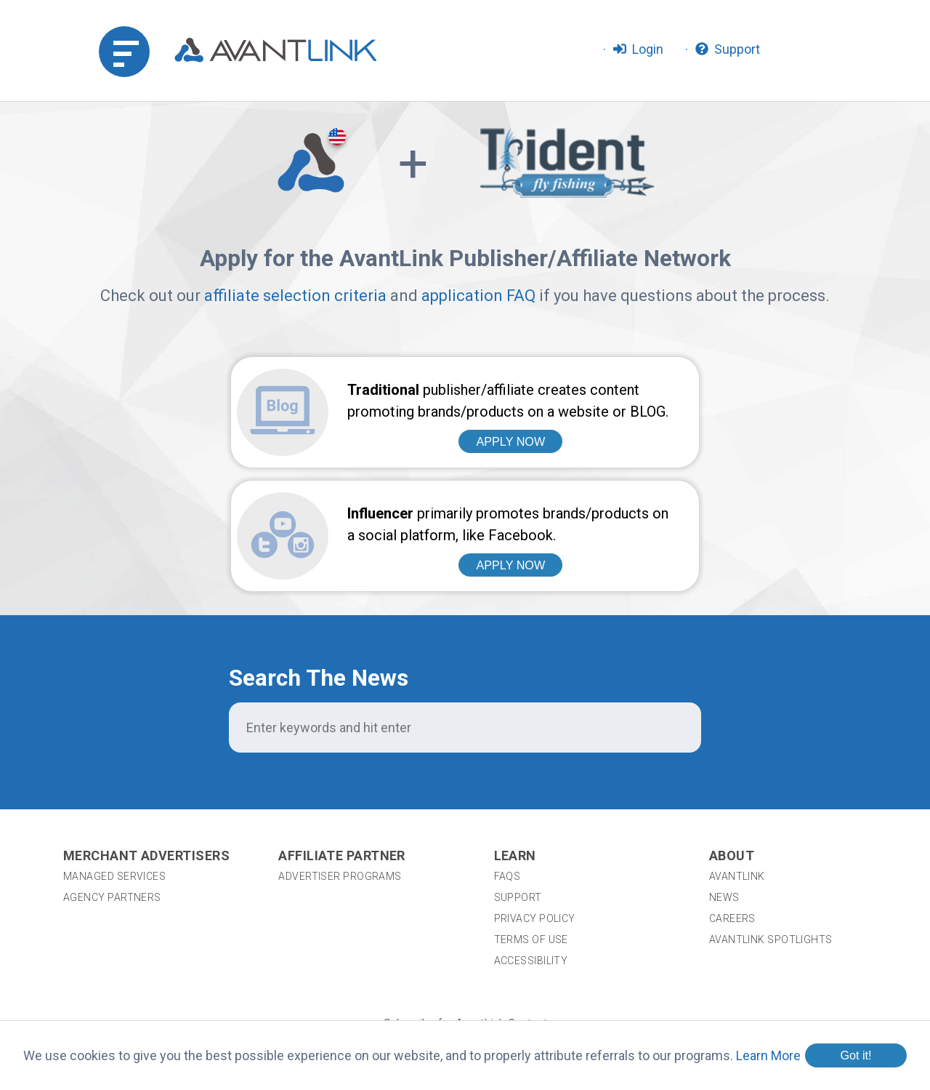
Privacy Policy (534, 811)
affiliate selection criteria (295, 295)
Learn (515, 748)
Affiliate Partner (341, 748)
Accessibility (531, 853)
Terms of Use (531, 832)
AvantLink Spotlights (772, 832)
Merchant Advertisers (146, 748)
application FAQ (478, 295)
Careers (732, 811)
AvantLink (737, 769)
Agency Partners (112, 790)
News (724, 790)
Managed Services (114, 769)
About (731, 748)
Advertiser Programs (340, 769)
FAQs (507, 769)
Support (518, 790)
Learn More (768, 1055)
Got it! (855, 1055)
